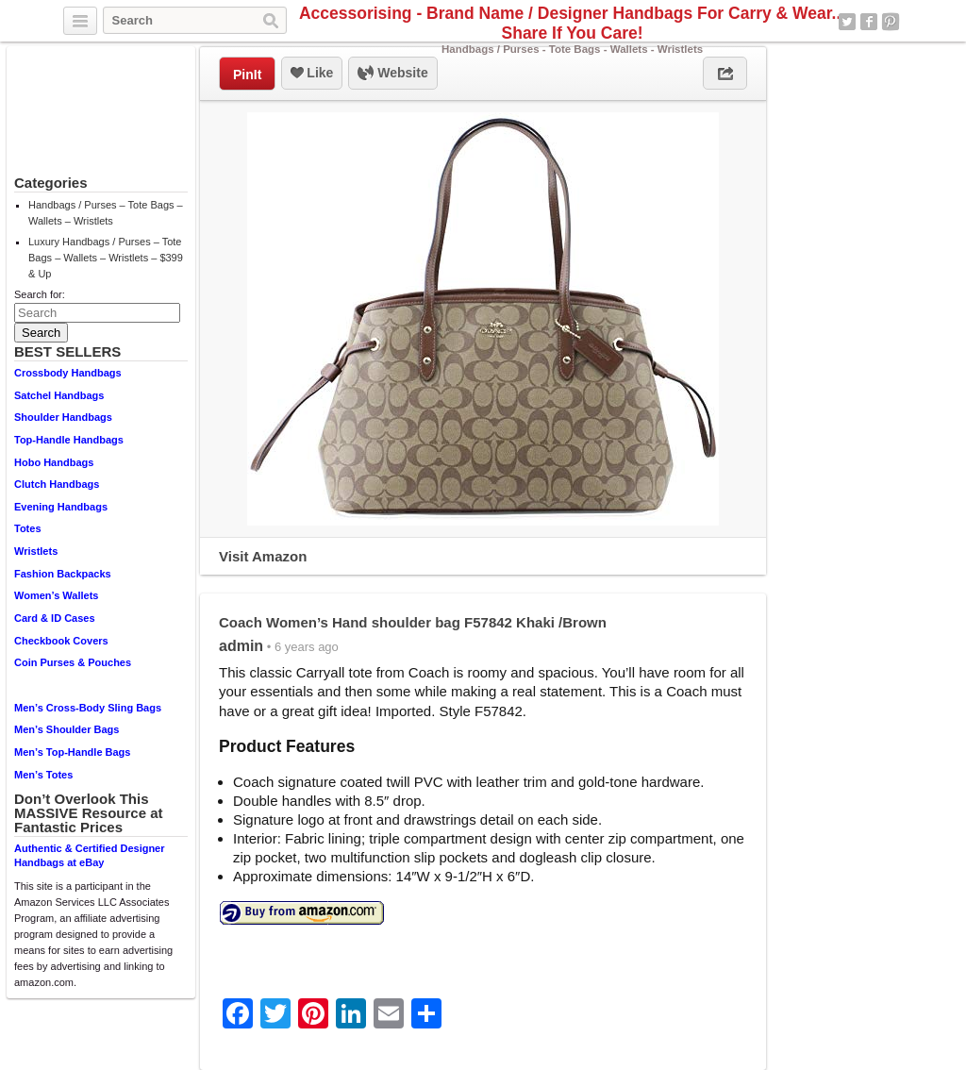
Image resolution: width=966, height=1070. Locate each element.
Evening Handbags (61, 506)
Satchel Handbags (59, 395)
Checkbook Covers (61, 640)
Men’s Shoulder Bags (66, 729)
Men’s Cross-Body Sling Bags (87, 707)
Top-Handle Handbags (69, 439)
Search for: (39, 294)
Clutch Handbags (56, 484)
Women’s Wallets (56, 595)
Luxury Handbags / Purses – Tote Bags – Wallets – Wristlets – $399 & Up (105, 257)
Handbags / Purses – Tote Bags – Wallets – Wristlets (105, 212)
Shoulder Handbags (63, 417)
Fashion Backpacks (62, 573)
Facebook (868, 21)
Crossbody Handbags (68, 372)
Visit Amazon (263, 556)
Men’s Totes (43, 774)
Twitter (847, 21)
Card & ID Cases (54, 618)
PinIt (247, 74)
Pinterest (890, 21)
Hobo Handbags (53, 462)
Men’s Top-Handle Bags (72, 752)
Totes (28, 528)
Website (392, 73)
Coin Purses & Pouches (72, 662)
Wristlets (36, 551)
